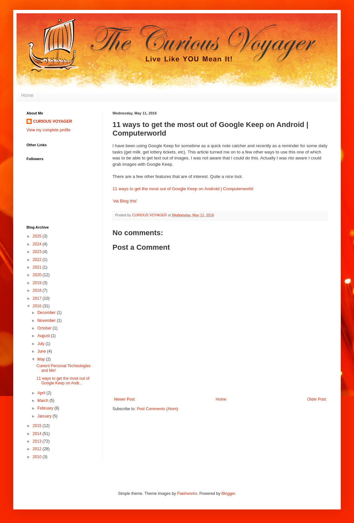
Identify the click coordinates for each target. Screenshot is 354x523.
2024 (38, 244)
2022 (38, 259)
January (45, 416)
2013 (38, 441)
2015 (38, 425)
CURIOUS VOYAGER (52, 121)
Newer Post (124, 399)
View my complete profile (48, 130)
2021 (38, 267)
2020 (38, 275)
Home (27, 95)
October (45, 328)
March (43, 400)
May (41, 359)
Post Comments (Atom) (157, 409)
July (41, 343)
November (47, 320)
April (41, 393)
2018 (38, 290)
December (47, 312)
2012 (38, 449)
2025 (38, 236)
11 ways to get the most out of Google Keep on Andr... (62, 380)
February (45, 408)
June (42, 351)
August (44, 335)
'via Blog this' (124, 200)
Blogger (228, 493)
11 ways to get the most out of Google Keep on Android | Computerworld (182, 188)
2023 (38, 251)
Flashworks (187, 493)
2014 (38, 433)
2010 (38, 457)
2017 (38, 298)
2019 (38, 283)
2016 (38, 306)
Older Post (316, 399)
